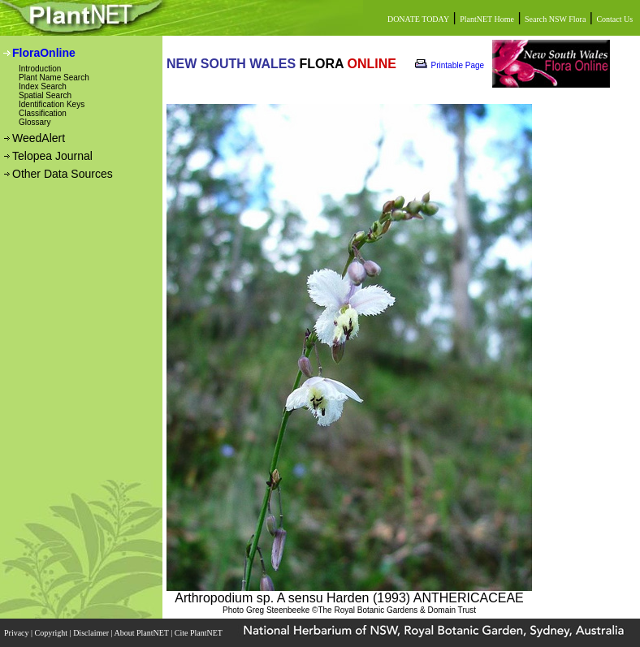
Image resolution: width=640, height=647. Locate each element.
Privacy (17, 632)
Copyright (52, 632)
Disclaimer (91, 632)
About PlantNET (142, 632)
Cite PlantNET (199, 632)
